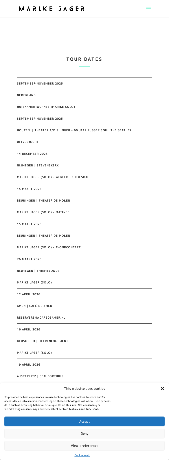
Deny (84, 438)
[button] (162, 393)
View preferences (84, 450)
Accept (84, 426)
